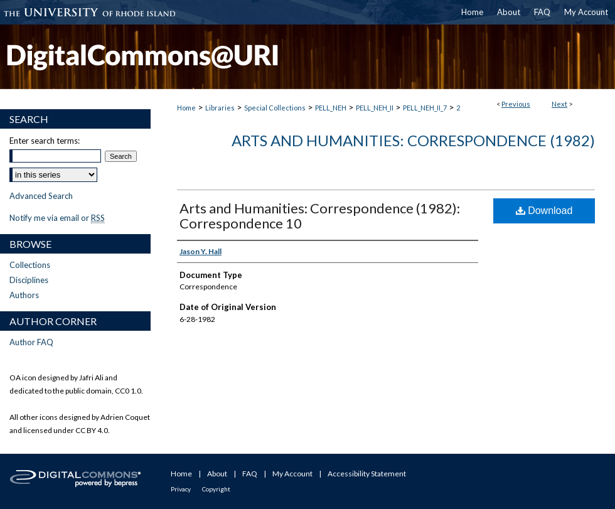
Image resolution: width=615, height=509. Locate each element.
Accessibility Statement (367, 473)
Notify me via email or (57, 218)
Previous (515, 104)
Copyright (216, 489)
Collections (29, 265)
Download (544, 210)
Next (559, 104)
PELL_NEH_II (374, 108)
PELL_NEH (330, 108)
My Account (292, 473)
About (217, 473)
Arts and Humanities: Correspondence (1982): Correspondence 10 (319, 216)
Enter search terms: (44, 141)
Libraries (220, 108)
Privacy (181, 489)
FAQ (249, 473)
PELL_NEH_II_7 (425, 108)
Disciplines (28, 280)
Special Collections (275, 108)
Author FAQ (31, 342)
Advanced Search (41, 196)
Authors (24, 295)
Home (186, 108)
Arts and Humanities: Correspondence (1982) (413, 140)
